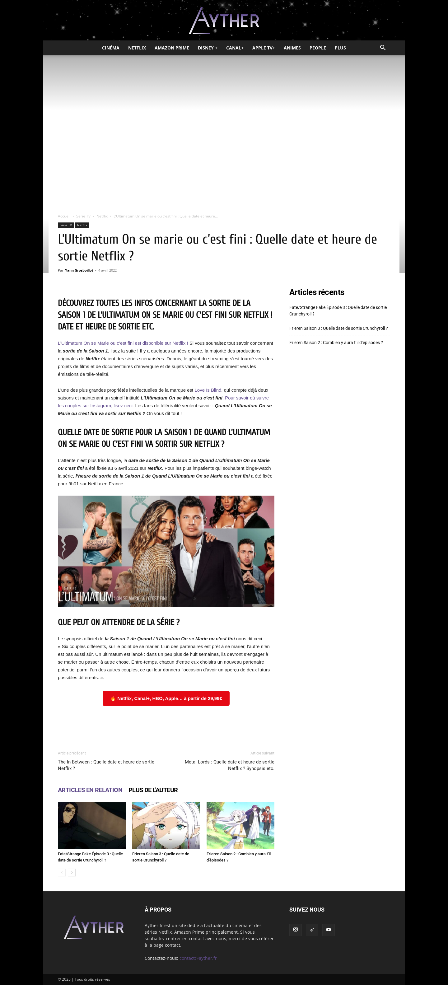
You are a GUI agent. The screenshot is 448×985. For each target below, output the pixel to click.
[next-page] (72, 872)
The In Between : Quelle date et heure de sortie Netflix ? (106, 765)
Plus (340, 48)
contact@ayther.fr (198, 958)
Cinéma (110, 48)
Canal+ (235, 48)
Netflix (137, 48)
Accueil (64, 216)
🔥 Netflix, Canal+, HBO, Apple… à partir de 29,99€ (166, 698)
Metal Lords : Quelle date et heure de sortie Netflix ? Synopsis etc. (229, 765)
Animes (292, 48)
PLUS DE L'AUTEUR (153, 790)
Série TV (83, 216)
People (318, 48)
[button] (382, 48)
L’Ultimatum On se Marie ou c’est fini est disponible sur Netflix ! (123, 343)
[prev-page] (62, 872)
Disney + (207, 48)
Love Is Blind (207, 390)
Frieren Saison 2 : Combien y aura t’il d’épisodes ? (336, 342)
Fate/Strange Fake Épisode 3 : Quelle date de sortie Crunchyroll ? (338, 310)
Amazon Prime (172, 48)
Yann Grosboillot (79, 270)
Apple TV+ (263, 48)
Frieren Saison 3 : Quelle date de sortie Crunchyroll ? (338, 328)
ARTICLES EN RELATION (90, 790)
